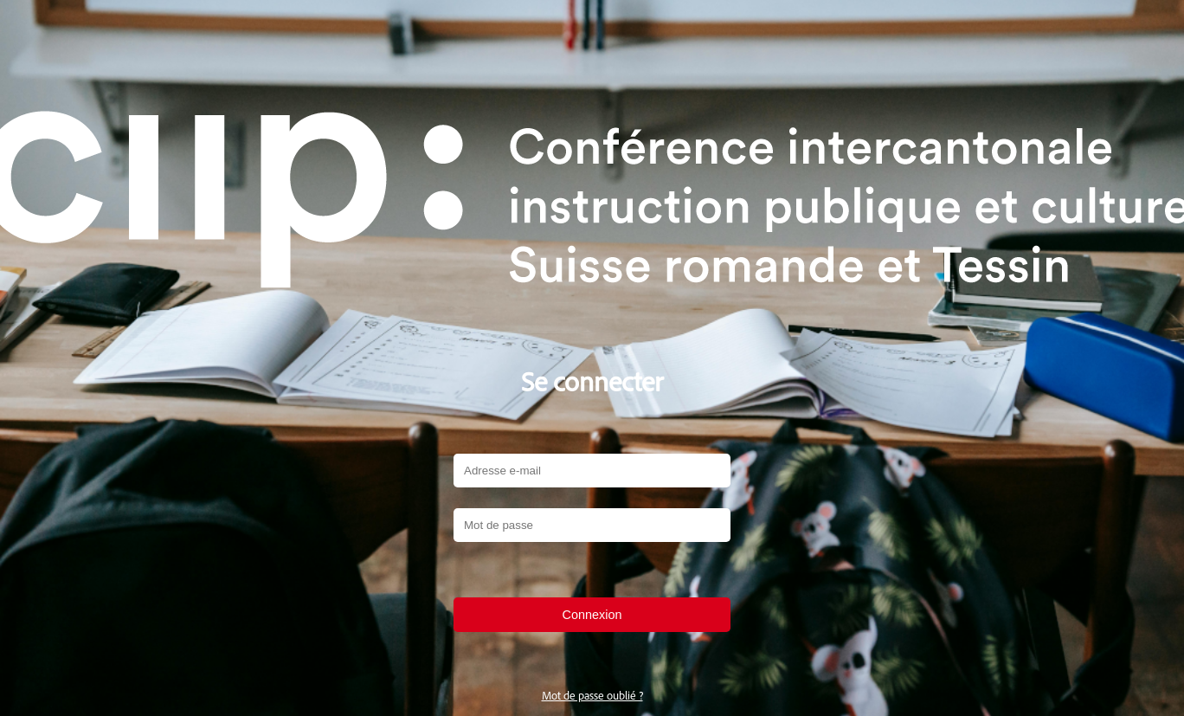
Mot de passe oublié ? (592, 694)
